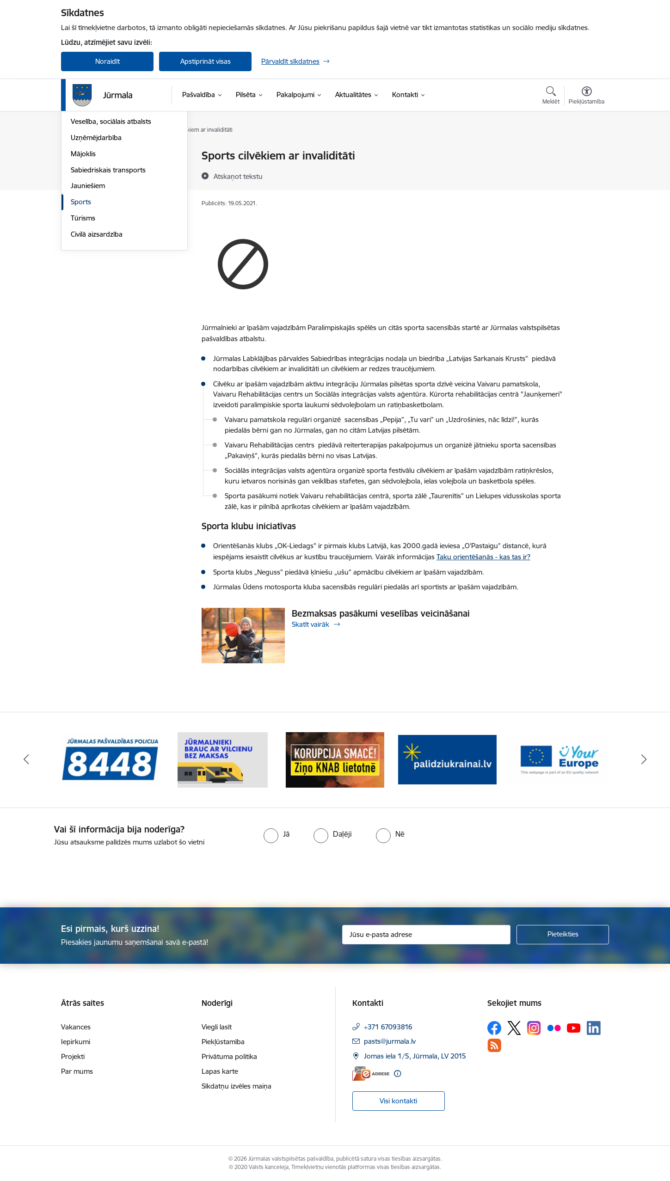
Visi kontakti (398, 1100)
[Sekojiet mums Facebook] (494, 1028)
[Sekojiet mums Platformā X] (514, 1028)
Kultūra (82, 188)
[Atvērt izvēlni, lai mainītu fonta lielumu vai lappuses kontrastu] (586, 97)
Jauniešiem (88, 284)
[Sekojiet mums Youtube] (574, 1027)
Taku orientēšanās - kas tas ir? (483, 556)
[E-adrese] (370, 1073)
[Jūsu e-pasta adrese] (426, 934)
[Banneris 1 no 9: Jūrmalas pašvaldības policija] (110, 759)
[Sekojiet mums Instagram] (534, 1027)
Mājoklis (83, 252)
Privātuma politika (229, 1056)
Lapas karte (220, 1071)
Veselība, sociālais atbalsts (111, 220)
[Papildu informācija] (397, 1073)
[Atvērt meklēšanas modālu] (551, 97)
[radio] (276, 833)
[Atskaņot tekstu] (238, 176)
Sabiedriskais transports (108, 268)
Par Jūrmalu (89, 156)
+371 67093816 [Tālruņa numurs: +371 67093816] (388, 1026)
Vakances (76, 1026)
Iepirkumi (75, 1041)
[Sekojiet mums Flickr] (554, 1027)
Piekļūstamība (223, 1041)
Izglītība (82, 204)
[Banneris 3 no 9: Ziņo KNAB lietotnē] (335, 759)
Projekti (73, 1056)
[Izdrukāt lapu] (586, 152)
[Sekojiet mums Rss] (494, 1045)
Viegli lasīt (217, 1026)
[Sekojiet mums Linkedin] (594, 1028)
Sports (81, 300)
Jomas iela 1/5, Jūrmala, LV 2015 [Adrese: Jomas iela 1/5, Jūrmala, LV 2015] (415, 1056)
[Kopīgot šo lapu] (586, 175)
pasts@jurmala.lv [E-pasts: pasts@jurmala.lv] (390, 1041)
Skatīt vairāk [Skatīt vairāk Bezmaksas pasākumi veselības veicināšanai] (310, 624)
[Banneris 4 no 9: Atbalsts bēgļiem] (447, 759)
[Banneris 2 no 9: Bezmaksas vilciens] (222, 759)
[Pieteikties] (562, 934)
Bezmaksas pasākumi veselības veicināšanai (381, 613)
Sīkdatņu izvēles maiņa (236, 1086)
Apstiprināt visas (205, 61)
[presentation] (77, 873)
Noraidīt (107, 61)
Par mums (77, 1071)
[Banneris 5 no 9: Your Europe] (559, 759)
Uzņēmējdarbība (96, 236)
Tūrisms (83, 316)
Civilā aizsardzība (97, 333)
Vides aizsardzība (97, 172)
